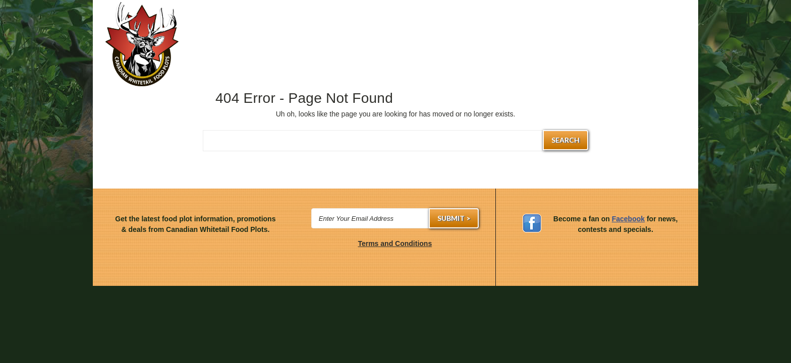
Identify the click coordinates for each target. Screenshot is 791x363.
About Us (673, 49)
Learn (576, 49)
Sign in (428, 16)
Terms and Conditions (395, 243)
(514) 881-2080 (393, 16)
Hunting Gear (216, 49)
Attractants (465, 49)
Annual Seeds (344, 49)
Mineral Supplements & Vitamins (406, 49)
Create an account (476, 16)
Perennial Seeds (280, 49)
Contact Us (622, 49)
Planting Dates (526, 49)
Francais (677, 16)
